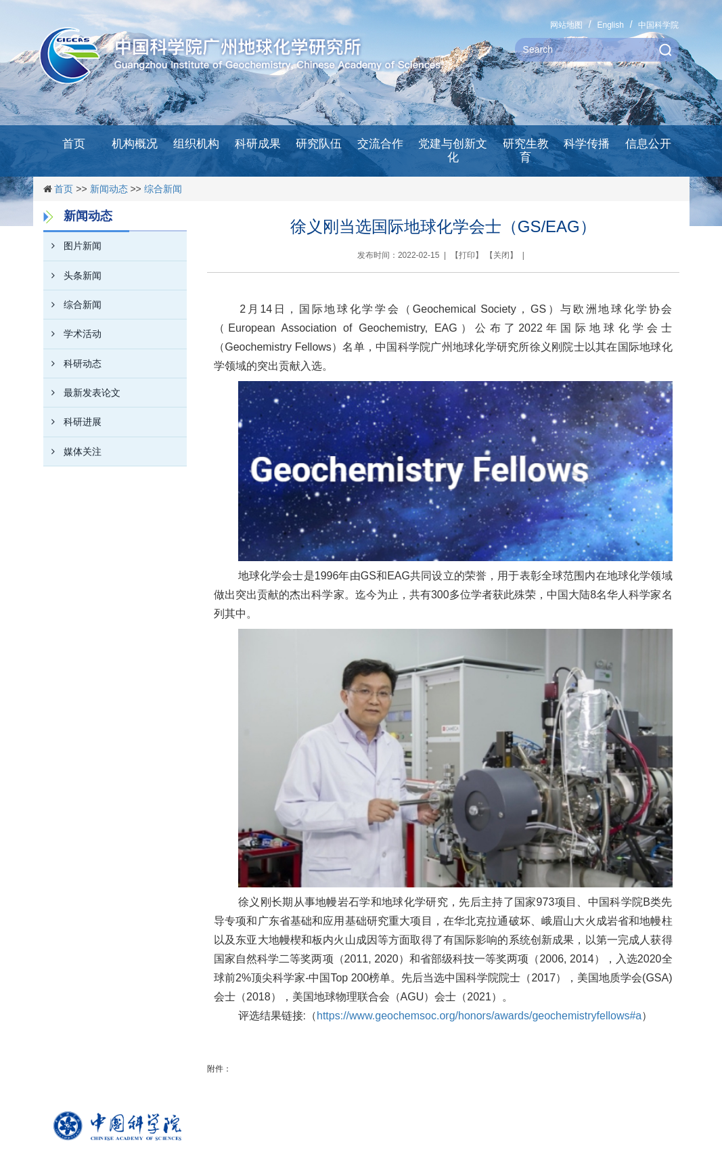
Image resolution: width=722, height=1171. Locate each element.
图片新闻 (72, 245)
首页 (73, 143)
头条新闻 (72, 275)
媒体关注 (72, 451)
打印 (467, 255)
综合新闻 (163, 188)
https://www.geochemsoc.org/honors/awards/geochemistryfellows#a (479, 1015)
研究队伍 (319, 143)
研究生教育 (526, 150)
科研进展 (72, 421)
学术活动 (72, 333)
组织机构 (196, 143)
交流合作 (380, 143)
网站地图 (566, 25)
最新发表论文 (81, 392)
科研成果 (258, 143)
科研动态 (72, 363)
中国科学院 (658, 25)
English (610, 25)
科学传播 (587, 143)
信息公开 (648, 143)
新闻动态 (109, 188)
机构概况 (135, 143)
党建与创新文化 (452, 150)
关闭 (501, 255)
